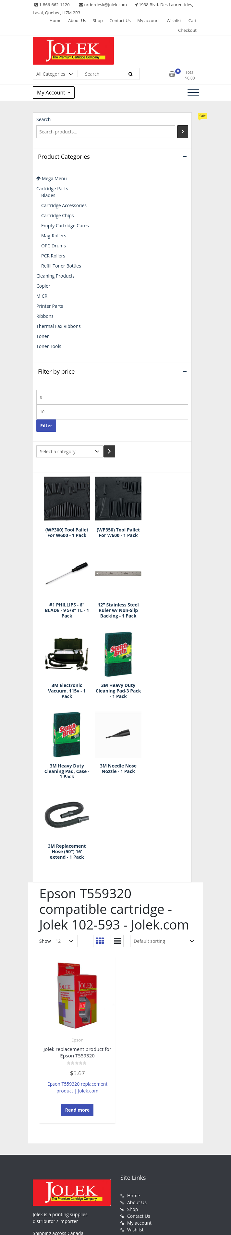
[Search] (182, 131)
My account (148, 20)
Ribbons (45, 316)
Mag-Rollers (53, 235)
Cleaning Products (55, 276)
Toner (42, 336)
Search (43, 119)
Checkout (187, 30)
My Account (52, 92)
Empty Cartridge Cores (65, 225)
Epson (77, 877)
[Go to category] (109, 451)
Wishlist (174, 20)
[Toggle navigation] (193, 92)
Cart (192, 20)
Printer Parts (49, 306)
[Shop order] (164, 778)
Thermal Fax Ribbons (58, 326)
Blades (48, 195)
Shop (98, 20)
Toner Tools (48, 346)
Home (56, 20)
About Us (77, 20)
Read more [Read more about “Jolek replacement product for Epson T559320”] (77, 947)
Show (45, 778)
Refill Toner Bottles (61, 266)
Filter (46, 425)
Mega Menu (51, 178)
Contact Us (120, 20)
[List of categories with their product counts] (69, 451)
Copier (43, 286)
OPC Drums (53, 246)
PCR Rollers (53, 256)
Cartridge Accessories (64, 205)
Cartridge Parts (52, 188)
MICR (41, 296)
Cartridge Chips (57, 215)
